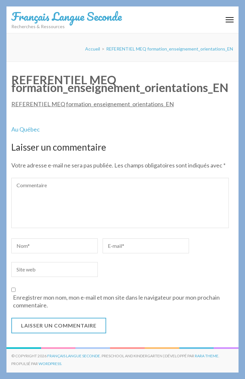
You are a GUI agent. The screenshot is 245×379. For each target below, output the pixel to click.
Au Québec (25, 129)
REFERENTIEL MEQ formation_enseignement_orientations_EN (92, 104)
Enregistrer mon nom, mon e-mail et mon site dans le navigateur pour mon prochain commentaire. (116, 301)
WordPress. (50, 363)
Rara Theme (206, 355)
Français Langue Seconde (66, 16)
